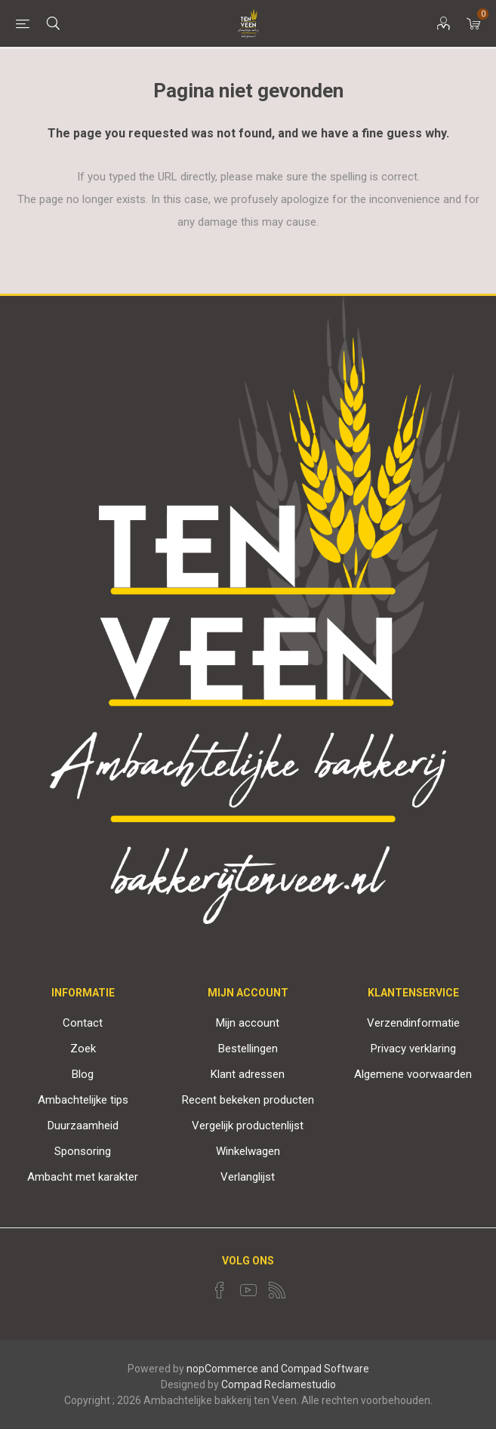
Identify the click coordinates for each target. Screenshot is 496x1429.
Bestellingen (248, 1048)
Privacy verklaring (413, 1048)
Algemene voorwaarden (413, 1074)
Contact (83, 1023)
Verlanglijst (247, 1177)
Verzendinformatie (413, 1023)
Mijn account (247, 1023)
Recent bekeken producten (248, 1100)
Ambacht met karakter (82, 1177)
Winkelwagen (248, 1151)
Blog (83, 1074)
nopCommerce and (232, 1369)
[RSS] (277, 1290)
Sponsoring (82, 1151)
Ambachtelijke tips (83, 1100)
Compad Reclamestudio (278, 1384)
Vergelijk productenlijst (247, 1125)
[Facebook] (220, 1290)
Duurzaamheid (83, 1125)
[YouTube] (248, 1290)
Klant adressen (248, 1074)
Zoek (83, 1048)
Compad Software (325, 1369)
